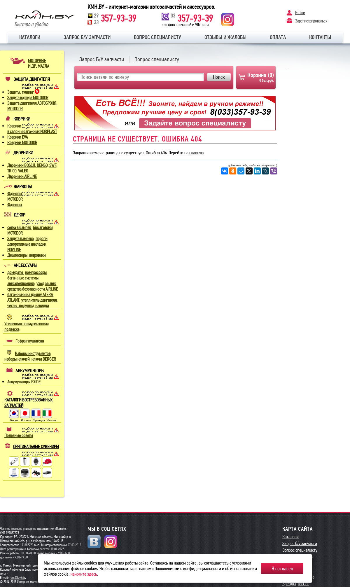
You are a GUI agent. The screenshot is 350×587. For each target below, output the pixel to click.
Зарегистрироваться (311, 20)
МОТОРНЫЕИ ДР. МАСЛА (38, 63)
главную (196, 153)
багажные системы (22, 278)
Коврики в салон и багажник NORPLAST (32, 128)
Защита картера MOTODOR (27, 97)
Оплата (278, 37)
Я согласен (282, 568)
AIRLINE (52, 289)
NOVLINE (14, 249)
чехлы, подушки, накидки (28, 305)
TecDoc (303, 583)
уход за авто (46, 283)
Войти (300, 12)
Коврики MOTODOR (22, 142)
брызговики (42, 227)
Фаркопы (14, 204)
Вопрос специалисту (157, 37)
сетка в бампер (19, 227)
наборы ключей (16, 359)
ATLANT (13, 300)
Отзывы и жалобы (225, 37)
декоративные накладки (26, 244)
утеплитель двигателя (39, 300)
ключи (37, 359)
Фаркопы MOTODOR (15, 196)
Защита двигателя (21, 103)
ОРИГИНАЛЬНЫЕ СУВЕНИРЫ (36, 446)
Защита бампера (20, 238)
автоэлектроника (20, 283)
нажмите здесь (84, 574)
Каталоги (29, 37)
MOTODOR (15, 108)
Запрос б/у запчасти (87, 37)
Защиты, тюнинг (20, 92)
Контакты (320, 37)
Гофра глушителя (29, 341)
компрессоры (36, 272)
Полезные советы (18, 435)
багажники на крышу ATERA (30, 294)
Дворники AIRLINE (22, 176)
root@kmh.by (18, 578)
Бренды (289, 583)
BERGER (49, 359)
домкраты (15, 272)
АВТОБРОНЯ (46, 103)
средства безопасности (26, 289)
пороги (41, 238)
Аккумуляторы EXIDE (24, 382)
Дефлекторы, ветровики (26, 255)
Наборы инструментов (32, 353)
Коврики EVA (17, 137)
